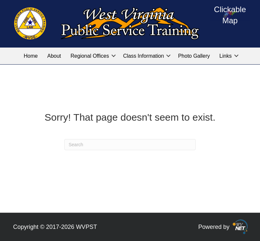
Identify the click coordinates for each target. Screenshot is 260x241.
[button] (113, 56)
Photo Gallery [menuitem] (194, 56)
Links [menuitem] (225, 56)
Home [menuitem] (31, 56)
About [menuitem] (54, 56)
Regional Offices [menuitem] (90, 56)
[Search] (130, 144)
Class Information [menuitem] (143, 56)
